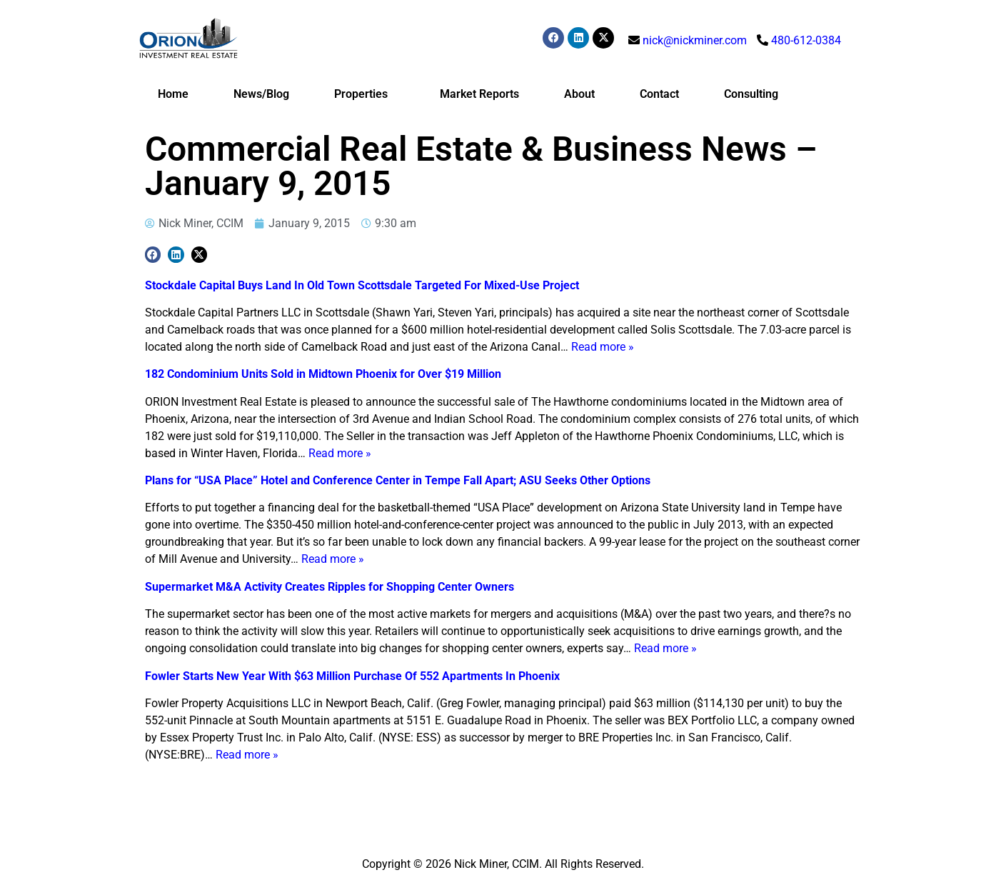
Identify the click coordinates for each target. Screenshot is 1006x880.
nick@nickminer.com (695, 40)
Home (173, 94)
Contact (659, 94)
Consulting (751, 94)
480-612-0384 (806, 40)
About (579, 94)
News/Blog (261, 94)
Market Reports (479, 94)
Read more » (602, 347)
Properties (364, 94)
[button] (153, 254)
